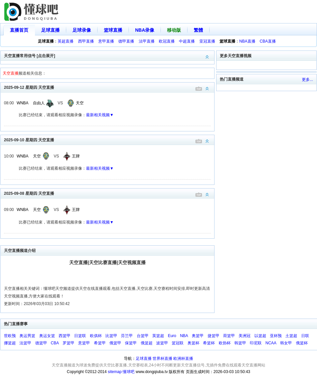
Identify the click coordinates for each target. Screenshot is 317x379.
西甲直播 (86, 41)
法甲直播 (147, 41)
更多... (307, 79)
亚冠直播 (207, 41)
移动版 (174, 30)
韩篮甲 (240, 343)
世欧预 (10, 335)
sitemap (115, 371)
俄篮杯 (302, 343)
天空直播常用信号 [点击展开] (109, 55)
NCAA (271, 343)
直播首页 (19, 30)
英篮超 (158, 335)
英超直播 (65, 41)
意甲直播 (106, 41)
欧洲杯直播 (183, 358)
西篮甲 (65, 335)
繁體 (198, 30)
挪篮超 (10, 343)
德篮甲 (41, 343)
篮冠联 (178, 343)
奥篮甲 (198, 335)
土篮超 (291, 335)
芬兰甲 (127, 335)
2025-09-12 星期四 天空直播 (109, 87)
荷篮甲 (229, 335)
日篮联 (80, 335)
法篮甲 (25, 343)
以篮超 (260, 335)
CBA (55, 343)
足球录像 (81, 30)
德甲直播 (126, 41)
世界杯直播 (162, 358)
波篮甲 (162, 343)
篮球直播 (113, 30)
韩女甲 (286, 343)
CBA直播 (268, 41)
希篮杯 (209, 343)
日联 (305, 335)
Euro (172, 335)
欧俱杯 (96, 335)
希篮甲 (100, 343)
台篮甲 (143, 335)
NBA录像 (144, 30)
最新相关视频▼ (100, 115)
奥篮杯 (193, 343)
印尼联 (256, 343)
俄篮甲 (115, 343)
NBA (184, 335)
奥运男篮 (27, 335)
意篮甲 (84, 343)
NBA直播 (247, 41)
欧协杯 (225, 343)
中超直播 (187, 41)
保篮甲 (131, 343)
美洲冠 (244, 335)
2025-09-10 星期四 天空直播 (109, 139)
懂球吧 (128, 371)
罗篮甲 (68, 343)
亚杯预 (276, 335)
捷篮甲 (213, 335)
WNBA (22, 103)
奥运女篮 (47, 335)
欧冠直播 (167, 41)
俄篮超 (147, 343)
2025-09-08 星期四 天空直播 (109, 193)
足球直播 (50, 30)
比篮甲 (111, 335)
